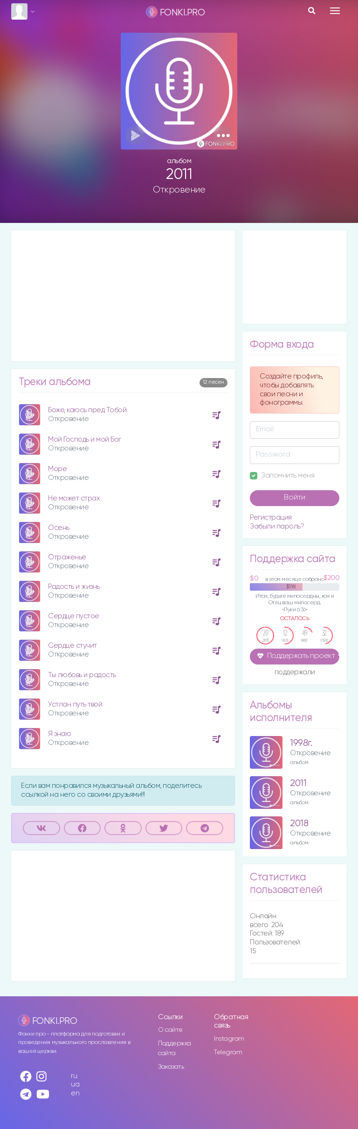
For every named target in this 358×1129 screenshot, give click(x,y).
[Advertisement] (123, 295)
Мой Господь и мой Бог (84, 439)
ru (74, 1075)
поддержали (295, 673)
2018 (299, 824)
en (75, 1093)
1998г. (301, 743)
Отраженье (67, 557)
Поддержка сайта (174, 1048)
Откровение (179, 189)
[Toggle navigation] (335, 10)
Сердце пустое (73, 616)
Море (57, 468)
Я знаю (59, 733)
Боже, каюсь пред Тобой (87, 410)
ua (75, 1084)
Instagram (229, 1039)
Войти (294, 497)
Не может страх (74, 498)
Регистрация (271, 517)
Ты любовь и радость (82, 675)
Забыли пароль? (277, 526)
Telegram (228, 1052)
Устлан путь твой (75, 704)
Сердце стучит (72, 645)
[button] (223, 135)
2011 (298, 783)
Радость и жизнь (74, 586)
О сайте (170, 1030)
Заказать (171, 1067)
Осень (58, 527)
